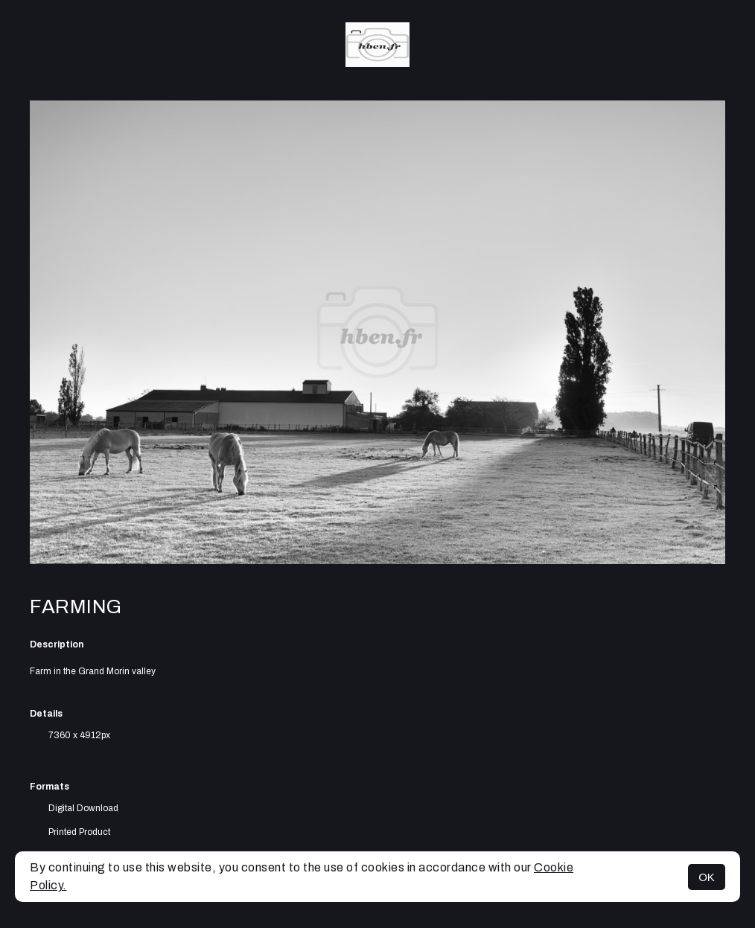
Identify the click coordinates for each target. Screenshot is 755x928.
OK (706, 877)
